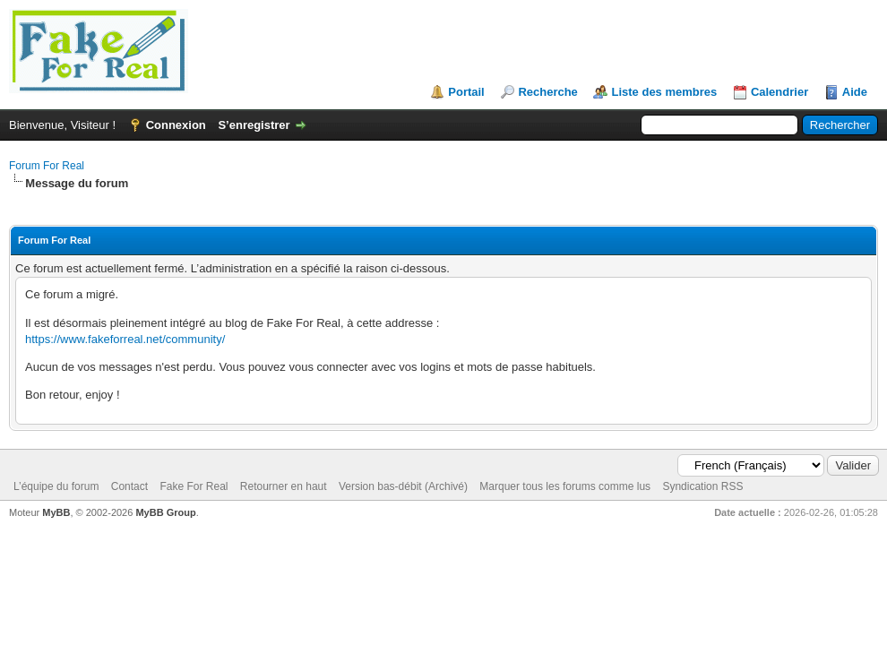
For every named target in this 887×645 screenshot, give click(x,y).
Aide (854, 92)
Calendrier (779, 92)
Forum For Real (46, 165)
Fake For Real (193, 486)
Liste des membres (664, 92)
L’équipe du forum (56, 486)
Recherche (547, 92)
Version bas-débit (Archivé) (403, 486)
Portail (466, 92)
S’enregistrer (253, 125)
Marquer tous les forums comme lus (564, 486)
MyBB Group (165, 512)
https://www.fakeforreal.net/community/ (125, 339)
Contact (129, 486)
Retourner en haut (283, 486)
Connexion (176, 125)
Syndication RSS (702, 486)
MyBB (56, 512)
